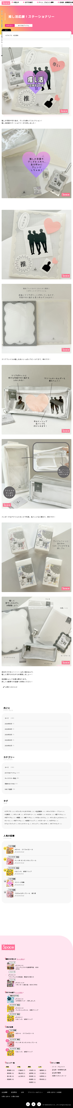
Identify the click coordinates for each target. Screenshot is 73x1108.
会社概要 (4, 1092)
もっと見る (21, 959)
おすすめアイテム (23, 25)
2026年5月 (9, 724)
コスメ (50, 814)
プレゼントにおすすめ (26, 811)
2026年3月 (9, 735)
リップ (36, 824)
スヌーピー (44, 821)
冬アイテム (11, 818)
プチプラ (9, 35)
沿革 (22, 1092)
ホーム (2, 12)
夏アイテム (61, 814)
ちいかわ (45, 824)
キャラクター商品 (12, 778)
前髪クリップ (32, 821)
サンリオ (19, 814)
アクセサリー (30, 814)
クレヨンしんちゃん (59, 818)
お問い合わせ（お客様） (55, 1092)
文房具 (16, 35)
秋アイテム (20, 821)
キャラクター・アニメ (56, 811)
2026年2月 (9, 740)
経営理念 (14, 1092)
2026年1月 (9, 746)
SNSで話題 (10, 789)
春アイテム (30, 818)
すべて (9, 718)
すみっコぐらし (42, 818)
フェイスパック (12, 824)
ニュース (12, 962)
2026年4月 (9, 729)
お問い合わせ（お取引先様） (11, 1096)
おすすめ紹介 (2, 24)
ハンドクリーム (25, 824)
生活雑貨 (41, 811)
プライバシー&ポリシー (35, 1092)
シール (9, 821)
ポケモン (54, 821)
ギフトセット (56, 824)
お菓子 (41, 814)
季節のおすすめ (11, 784)
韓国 (20, 818)
